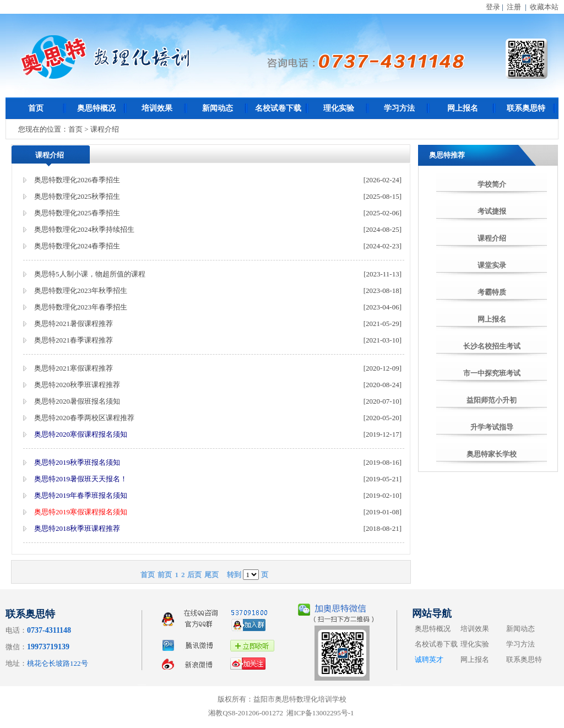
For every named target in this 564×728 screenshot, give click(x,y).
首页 (36, 108)
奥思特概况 (96, 108)
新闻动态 (217, 108)
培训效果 (157, 108)
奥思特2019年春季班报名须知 (80, 495)
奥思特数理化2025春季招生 (77, 213)
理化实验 (338, 108)
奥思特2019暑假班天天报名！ (80, 479)
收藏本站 (544, 7)
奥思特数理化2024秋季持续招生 (84, 229)
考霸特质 (492, 292)
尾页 (211, 575)
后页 (194, 575)
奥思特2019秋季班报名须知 (77, 462)
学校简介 (492, 184)
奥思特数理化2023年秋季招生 (80, 290)
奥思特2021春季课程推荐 (73, 340)
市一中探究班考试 (491, 373)
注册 (514, 7)
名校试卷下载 (278, 108)
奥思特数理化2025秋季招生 (77, 196)
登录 (493, 7)
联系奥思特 (526, 108)
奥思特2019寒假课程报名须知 (80, 512)
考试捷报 (492, 211)
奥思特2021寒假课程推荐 (73, 368)
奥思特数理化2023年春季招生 (80, 307)
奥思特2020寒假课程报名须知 (80, 434)
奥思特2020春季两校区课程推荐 (84, 418)
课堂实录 (492, 265)
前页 (165, 575)
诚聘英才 (429, 659)
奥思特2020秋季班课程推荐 (77, 385)
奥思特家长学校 (492, 454)
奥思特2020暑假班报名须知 (77, 401)
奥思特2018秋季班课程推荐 (77, 528)
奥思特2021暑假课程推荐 (73, 323)
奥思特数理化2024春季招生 (77, 246)
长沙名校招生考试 (491, 346)
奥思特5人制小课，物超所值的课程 (89, 274)
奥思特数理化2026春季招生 (77, 180)
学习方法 (399, 108)
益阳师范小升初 (492, 400)
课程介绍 (492, 238)
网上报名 (462, 108)
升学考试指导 (491, 427)
